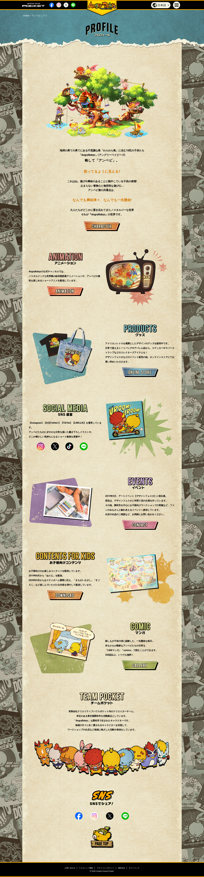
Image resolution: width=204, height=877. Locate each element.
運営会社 (121, 868)
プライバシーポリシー (105, 868)
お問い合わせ (70, 868)
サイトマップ (134, 868)
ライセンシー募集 (86, 868)
